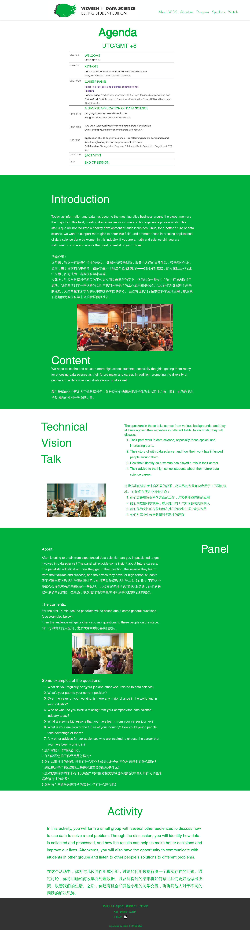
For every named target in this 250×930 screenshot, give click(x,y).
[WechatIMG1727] (125, 917)
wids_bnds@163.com (125, 911)
